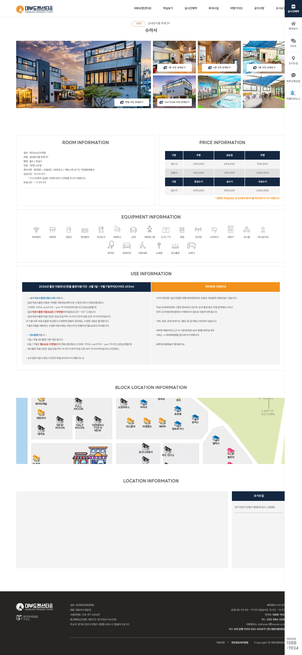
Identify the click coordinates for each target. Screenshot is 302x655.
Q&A (293, 43)
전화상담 (293, 644)
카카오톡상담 (293, 78)
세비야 (162, 425)
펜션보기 (293, 26)
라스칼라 (130, 425)
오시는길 (293, 60)
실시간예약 (293, 8)
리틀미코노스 (293, 95)
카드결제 (281, 605)
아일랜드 (147, 425)
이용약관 (220, 643)
